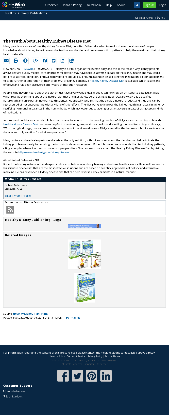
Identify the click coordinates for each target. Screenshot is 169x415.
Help (109, 5)
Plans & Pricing (72, 5)
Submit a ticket (14, 396)
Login (162, 5)
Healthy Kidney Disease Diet (107, 81)
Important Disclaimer (96, 364)
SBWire (13, 5)
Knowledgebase (16, 391)
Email (8, 195)
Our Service (51, 5)
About (121, 5)
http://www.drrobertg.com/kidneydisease (43, 152)
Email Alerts (146, 18)
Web (17, 195)
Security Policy (57, 356)
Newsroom (94, 5)
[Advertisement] (84, 28)
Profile (27, 195)
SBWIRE (29, 69)
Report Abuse (112, 356)
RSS (162, 18)
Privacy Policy (95, 356)
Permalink (73, 317)
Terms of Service (76, 356)
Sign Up (149, 5)
